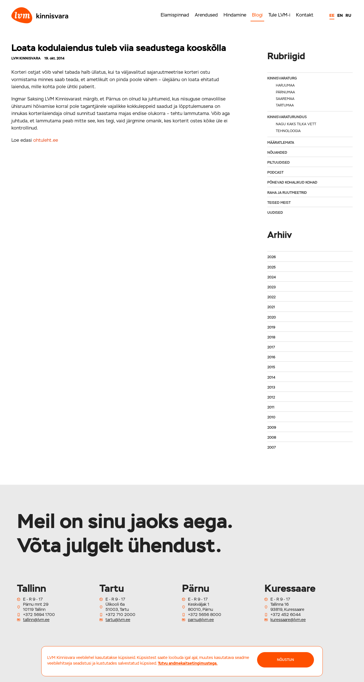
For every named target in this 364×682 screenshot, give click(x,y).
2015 (271, 367)
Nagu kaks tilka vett (296, 124)
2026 (271, 257)
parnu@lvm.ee (201, 619)
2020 (271, 317)
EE (331, 15)
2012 (271, 397)
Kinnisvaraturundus (287, 117)
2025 (271, 267)
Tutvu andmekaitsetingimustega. (188, 663)
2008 (271, 437)
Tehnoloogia (288, 131)
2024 (271, 277)
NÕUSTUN (285, 660)
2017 (271, 347)
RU (348, 15)
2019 (271, 327)
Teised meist (279, 202)
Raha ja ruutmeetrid (287, 192)
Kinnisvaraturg (282, 78)
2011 (270, 407)
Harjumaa (285, 85)
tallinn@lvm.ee (36, 619)
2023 (271, 287)
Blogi (257, 15)
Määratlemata (280, 142)
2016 (271, 357)
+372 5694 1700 (39, 614)
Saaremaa (285, 98)
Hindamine (235, 15)
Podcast (275, 172)
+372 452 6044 (285, 614)
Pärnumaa (285, 92)
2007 (271, 447)
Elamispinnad (175, 15)
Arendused (206, 15)
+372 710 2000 (120, 614)
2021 (271, 307)
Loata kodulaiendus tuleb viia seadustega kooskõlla (118, 48)
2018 (271, 337)
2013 (271, 387)
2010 (271, 417)
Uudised (275, 212)
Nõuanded (277, 152)
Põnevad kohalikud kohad (292, 182)
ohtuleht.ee (45, 140)
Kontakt (304, 15)
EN (340, 15)
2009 (271, 427)
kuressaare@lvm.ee (288, 619)
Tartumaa (285, 105)
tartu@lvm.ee (118, 619)
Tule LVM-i (279, 15)
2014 (271, 377)
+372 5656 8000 (204, 614)
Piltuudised (278, 162)
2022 (271, 297)
